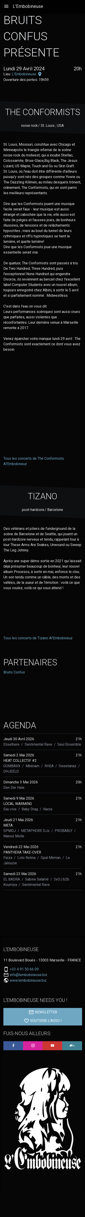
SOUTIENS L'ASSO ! (43, 1020)
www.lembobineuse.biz (28, 980)
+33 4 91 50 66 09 (24, 969)
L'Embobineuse (28, 6)
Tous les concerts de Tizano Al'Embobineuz (38, 638)
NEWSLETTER (42, 1012)
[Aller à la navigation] (6, 6)
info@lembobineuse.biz (28, 975)
